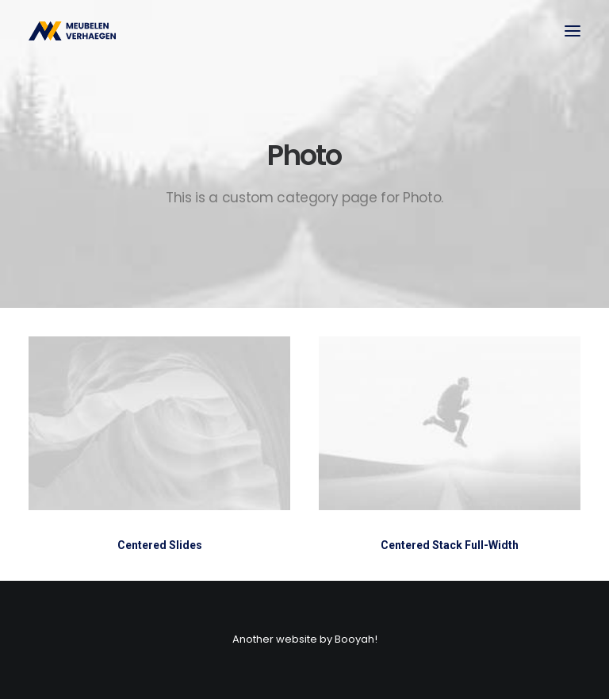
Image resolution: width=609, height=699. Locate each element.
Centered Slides (159, 545)
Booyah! (356, 639)
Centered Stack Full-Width (450, 546)
